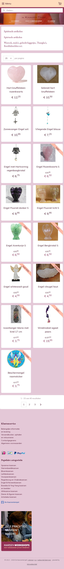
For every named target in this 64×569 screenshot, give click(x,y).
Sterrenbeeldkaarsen (10, 468)
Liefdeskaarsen (7, 474)
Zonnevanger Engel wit (16, 129)
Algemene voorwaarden (11, 443)
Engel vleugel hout (48, 286)
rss (35, 560)
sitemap (30, 560)
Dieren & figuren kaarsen (11, 494)
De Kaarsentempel (10, 502)
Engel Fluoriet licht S (48, 207)
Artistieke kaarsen (8, 497)
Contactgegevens (8, 440)
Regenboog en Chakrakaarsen (14, 480)
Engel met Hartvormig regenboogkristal (16, 168)
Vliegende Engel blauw (48, 129)
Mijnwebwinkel (32, 564)
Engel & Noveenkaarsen (11, 482)
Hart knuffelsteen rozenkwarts (16, 90)
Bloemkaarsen (7, 471)
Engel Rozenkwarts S (47, 166)
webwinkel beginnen (44, 560)
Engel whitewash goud (16, 286)
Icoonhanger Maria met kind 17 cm (16, 329)
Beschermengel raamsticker (16, 374)
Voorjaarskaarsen (8, 477)
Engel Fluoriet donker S (16, 207)
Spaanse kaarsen (8, 465)
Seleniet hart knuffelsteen (48, 90)
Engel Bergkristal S (48, 245)
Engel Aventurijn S (16, 245)
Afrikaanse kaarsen (9, 491)
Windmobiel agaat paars (48, 329)
